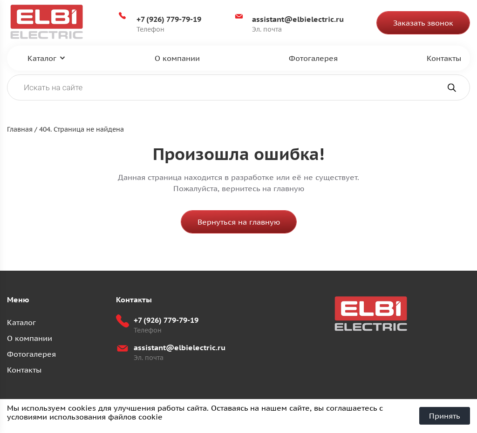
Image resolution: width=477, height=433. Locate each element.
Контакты (444, 58)
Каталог (41, 58)
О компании (177, 58)
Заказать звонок (423, 22)
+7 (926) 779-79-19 (168, 19)
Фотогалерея (313, 58)
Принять (444, 415)
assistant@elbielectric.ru (298, 19)
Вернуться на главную (239, 221)
